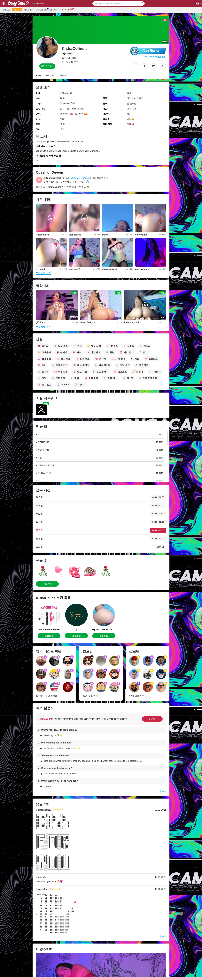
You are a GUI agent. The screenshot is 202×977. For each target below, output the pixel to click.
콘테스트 (53, 10)
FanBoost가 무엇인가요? (155, 57)
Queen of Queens (80, 178)
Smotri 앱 (65, 9)
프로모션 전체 (42, 9)
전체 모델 (6, 10)
